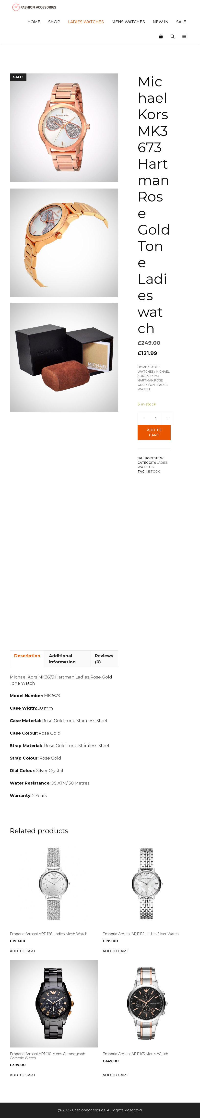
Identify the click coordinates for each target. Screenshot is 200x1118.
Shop (54, 22)
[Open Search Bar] (172, 36)
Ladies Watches (86, 22)
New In (160, 22)
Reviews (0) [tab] (104, 659)
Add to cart (154, 432)
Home (33, 22)
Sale (181, 22)
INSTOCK (153, 471)
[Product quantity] (156, 419)
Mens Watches (128, 22)
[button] (184, 36)
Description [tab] (27, 655)
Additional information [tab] (62, 659)
